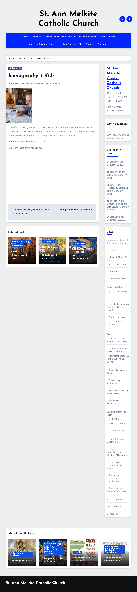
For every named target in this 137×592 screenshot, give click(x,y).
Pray (111, 37)
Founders (114, 271)
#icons (58, 83)
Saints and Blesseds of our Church (115, 465)
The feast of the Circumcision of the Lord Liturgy (117, 204)
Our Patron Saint (117, 278)
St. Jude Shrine (67, 44)
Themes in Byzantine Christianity (113, 478)
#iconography (47, 83)
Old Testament (116, 430)
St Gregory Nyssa (116, 162)
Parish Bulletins (87, 37)
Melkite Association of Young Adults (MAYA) (118, 307)
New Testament (117, 423)
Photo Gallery (86, 44)
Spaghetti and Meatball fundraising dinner (117, 188)
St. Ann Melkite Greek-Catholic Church (114, 78)
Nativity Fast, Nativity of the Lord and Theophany (51, 550)
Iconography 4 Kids (31, 75)
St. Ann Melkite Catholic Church (35, 583)
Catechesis (15, 68)
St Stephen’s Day (115, 217)
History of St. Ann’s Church (59, 37)
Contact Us (103, 44)
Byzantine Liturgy (21, 242)
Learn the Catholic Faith (41, 44)
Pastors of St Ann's (119, 264)
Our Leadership (117, 317)
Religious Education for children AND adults (117, 452)
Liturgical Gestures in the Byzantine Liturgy (118, 359)
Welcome (37, 37)
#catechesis (34, 83)
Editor (14, 251)
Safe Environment (118, 291)
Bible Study (115, 419)
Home (25, 37)
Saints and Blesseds (18, 554)
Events (77, 552)
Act (102, 37)
